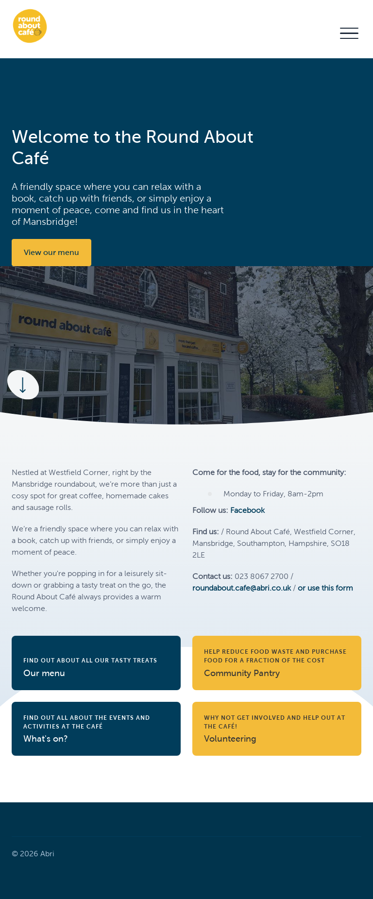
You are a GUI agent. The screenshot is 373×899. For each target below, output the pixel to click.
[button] (348, 33)
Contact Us (308, 32)
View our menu (51, 252)
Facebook (247, 510)
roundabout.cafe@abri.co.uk (241, 588)
